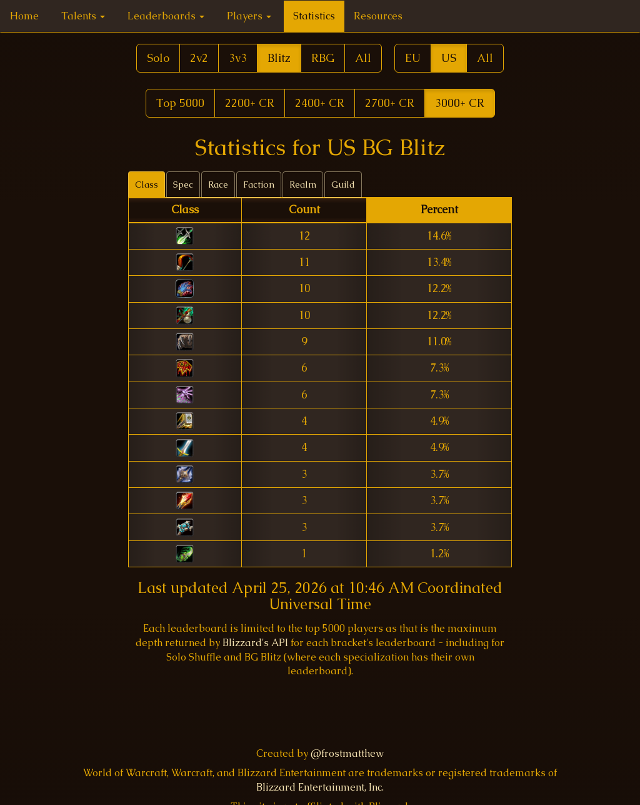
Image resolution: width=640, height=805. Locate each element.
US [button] (448, 58)
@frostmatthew (347, 753)
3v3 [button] (238, 58)
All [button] (363, 58)
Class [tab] (146, 184)
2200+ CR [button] (249, 103)
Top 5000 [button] (180, 103)
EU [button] (413, 58)
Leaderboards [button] (166, 16)
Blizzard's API (255, 642)
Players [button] (249, 16)
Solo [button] (158, 58)
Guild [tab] (343, 184)
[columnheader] (184, 210)
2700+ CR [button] (389, 103)
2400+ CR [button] (319, 103)
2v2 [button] (199, 58)
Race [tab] (218, 184)
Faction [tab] (258, 184)
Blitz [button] (279, 58)
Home (24, 16)
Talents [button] (83, 16)
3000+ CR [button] (459, 103)
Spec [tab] (183, 184)
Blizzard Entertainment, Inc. (320, 787)
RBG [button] (322, 58)
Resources (378, 16)
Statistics (314, 16)
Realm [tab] (302, 184)
